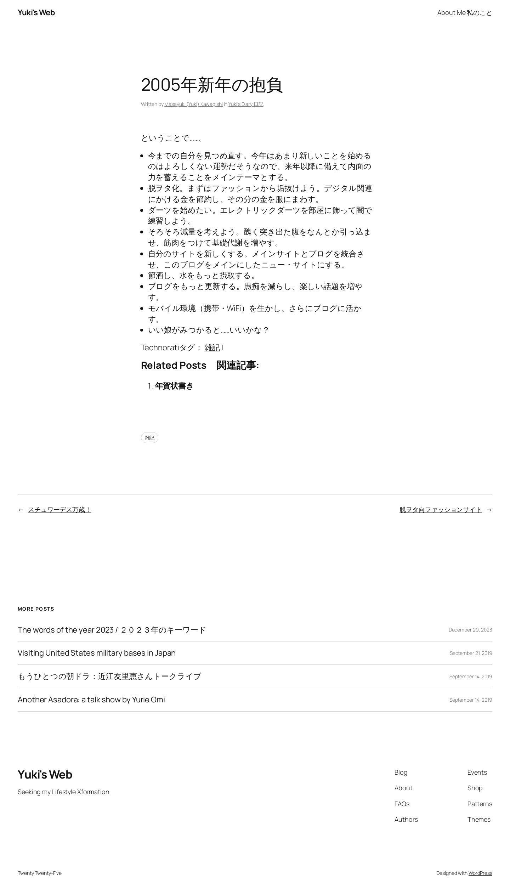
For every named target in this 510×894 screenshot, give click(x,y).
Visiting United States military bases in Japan (97, 653)
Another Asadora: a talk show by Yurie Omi (91, 699)
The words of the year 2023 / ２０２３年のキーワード (112, 630)
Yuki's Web (36, 12)
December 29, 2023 (470, 629)
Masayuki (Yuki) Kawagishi (193, 104)
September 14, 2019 (470, 676)
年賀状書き (174, 385)
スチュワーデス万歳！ (59, 509)
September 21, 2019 (471, 653)
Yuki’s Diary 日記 (246, 104)
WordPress (480, 873)
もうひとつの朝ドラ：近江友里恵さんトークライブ (110, 676)
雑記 (212, 347)
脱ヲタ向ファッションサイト (441, 509)
